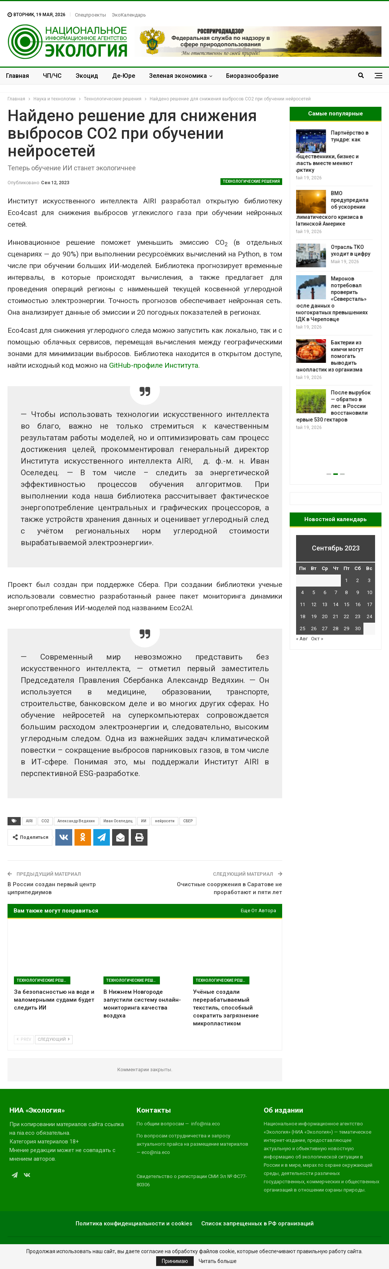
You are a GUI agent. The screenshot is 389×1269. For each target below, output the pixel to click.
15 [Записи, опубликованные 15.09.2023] (346, 604)
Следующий (54, 1039)
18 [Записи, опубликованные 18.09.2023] (302, 616)
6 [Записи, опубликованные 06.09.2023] (325, 592)
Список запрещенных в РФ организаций (257, 1223)
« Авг (302, 638)
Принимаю (175, 1261)
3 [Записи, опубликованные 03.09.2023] (369, 580)
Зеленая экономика (178, 75)
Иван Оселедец (117, 821)
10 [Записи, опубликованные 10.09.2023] (369, 592)
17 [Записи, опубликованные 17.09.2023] (369, 604)
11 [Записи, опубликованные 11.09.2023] (302, 604)
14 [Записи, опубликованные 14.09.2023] (335, 604)
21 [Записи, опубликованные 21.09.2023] (335, 616)
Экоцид (87, 75)
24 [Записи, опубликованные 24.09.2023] (369, 616)
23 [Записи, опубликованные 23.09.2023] (357, 616)
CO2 (45, 821)
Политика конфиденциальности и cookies (134, 1223)
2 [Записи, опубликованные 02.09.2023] (357, 580)
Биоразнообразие (252, 75)
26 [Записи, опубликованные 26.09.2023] (313, 628)
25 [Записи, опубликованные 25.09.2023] (302, 628)
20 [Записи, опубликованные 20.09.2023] (324, 616)
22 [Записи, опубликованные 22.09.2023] (346, 616)
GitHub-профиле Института (153, 365)
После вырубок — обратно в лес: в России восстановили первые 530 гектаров (334, 406)
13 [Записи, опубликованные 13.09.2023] (324, 604)
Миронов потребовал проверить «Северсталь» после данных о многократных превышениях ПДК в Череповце (333, 299)
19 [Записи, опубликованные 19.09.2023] (313, 616)
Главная (17, 75)
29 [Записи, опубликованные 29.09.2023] (346, 628)
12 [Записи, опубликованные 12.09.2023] (313, 604)
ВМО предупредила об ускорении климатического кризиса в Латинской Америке (333, 208)
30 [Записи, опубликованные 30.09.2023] (357, 628)
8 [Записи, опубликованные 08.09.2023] (346, 592)
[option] (335, 280)
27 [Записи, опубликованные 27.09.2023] (324, 628)
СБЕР (188, 821)
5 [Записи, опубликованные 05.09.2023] (313, 592)
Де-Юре (123, 75)
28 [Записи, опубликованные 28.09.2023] (335, 628)
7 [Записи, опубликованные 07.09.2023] (335, 592)
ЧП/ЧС (52, 75)
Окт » (317, 638)
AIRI (29, 821)
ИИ (143, 821)
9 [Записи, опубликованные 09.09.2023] (357, 592)
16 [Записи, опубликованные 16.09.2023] (357, 604)
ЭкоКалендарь (129, 15)
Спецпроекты (90, 15)
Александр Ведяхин (76, 821)
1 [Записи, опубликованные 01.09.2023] (346, 580)
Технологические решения (251, 181)
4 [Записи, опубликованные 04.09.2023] (302, 592)
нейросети (165, 821)
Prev (24, 1039)
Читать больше (218, 1261)
